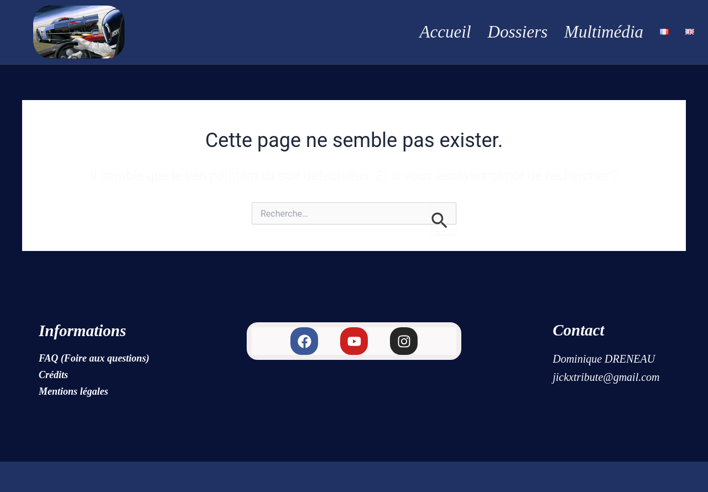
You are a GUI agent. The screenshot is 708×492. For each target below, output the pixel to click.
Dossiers (518, 31)
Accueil (445, 31)
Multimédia (603, 31)
